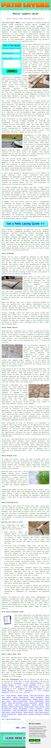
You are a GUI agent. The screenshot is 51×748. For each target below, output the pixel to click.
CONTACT (39, 9)
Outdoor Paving (38, 699)
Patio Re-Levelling (37, 695)
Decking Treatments (35, 714)
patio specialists (24, 615)
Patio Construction (20, 697)
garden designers (8, 690)
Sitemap (2, 733)
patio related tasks (22, 645)
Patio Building (36, 697)
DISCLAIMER (46, 9)
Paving (41, 703)
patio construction (9, 79)
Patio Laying (39, 706)
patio (43, 126)
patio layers (23, 32)
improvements (34, 681)
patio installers (34, 72)
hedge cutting (34, 687)
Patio (3, 229)
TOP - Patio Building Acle (11, 719)
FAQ (15, 733)
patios (47, 216)
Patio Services (16, 712)
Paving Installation (9, 714)
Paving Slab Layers (16, 706)
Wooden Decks (22, 714)
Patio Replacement (36, 701)
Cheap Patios (26, 699)
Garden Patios (28, 712)
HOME (24, 9)
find (7, 657)
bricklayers (18, 683)
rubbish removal (8, 685)
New (6, 733)
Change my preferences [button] (35, 743)
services (26, 692)
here (19, 676)
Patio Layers (20, 733)
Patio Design (11, 695)
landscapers (29, 690)
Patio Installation (20, 701)
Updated (10, 733)
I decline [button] (37, 740)
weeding (18, 687)
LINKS (28, 9)
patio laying (16, 650)
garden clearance (29, 685)
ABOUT (33, 9)
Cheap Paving (28, 706)
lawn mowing (37, 688)
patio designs (17, 441)
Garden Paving (23, 695)
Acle (28, 229)
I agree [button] (31, 740)
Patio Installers (30, 703)
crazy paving (37, 378)
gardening (21, 688)
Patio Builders (36, 708)
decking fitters (36, 683)
